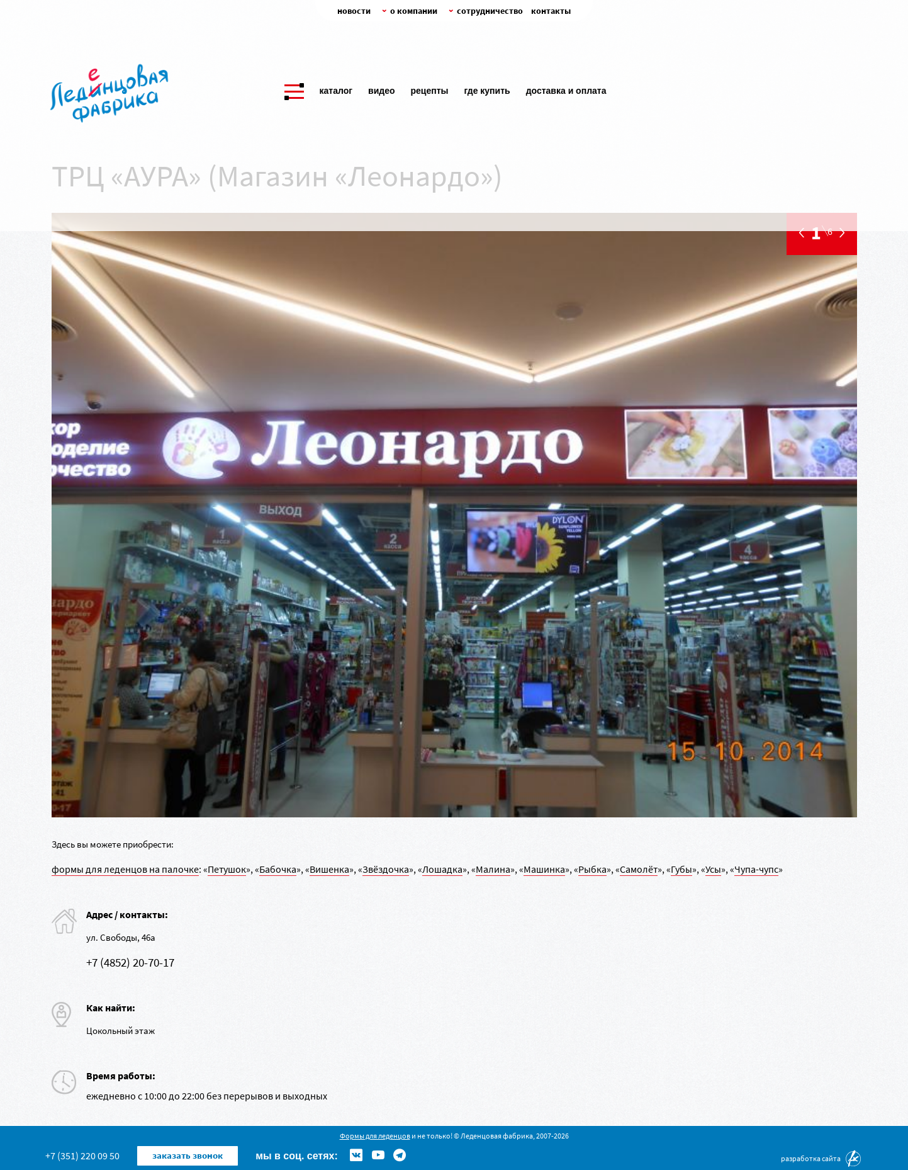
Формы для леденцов (375, 1135)
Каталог (336, 89)
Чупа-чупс (756, 869)
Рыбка (592, 869)
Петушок (227, 869)
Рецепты (429, 89)
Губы (681, 869)
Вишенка (329, 869)
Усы (713, 869)
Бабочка (277, 869)
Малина (493, 869)
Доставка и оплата (566, 89)
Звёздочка (385, 869)
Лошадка (442, 869)
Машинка (544, 869)
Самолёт (639, 869)
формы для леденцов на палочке (125, 869)
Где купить (487, 89)
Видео (381, 89)
